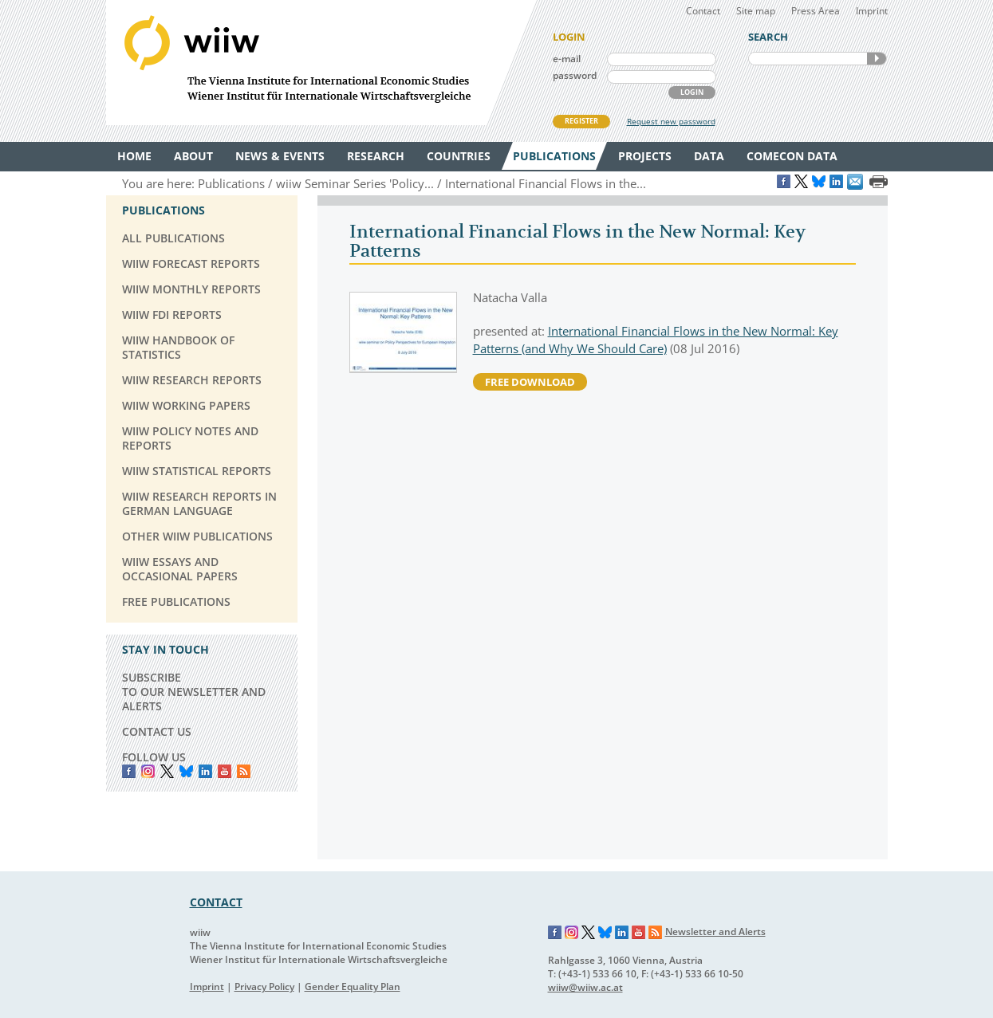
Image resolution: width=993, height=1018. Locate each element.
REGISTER (581, 121)
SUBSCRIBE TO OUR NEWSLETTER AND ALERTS (194, 691)
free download (530, 382)
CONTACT (216, 902)
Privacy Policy (264, 986)
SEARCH (876, 59)
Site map (755, 11)
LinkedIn (205, 771)
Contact (703, 11)
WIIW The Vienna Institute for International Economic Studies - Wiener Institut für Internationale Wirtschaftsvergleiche (321, 62)
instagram (148, 771)
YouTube (224, 771)
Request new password (671, 121)
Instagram (572, 933)
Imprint (872, 11)
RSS (243, 771)
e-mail (567, 58)
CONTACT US (156, 731)
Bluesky (186, 771)
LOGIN (691, 92)
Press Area (815, 11)
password (575, 75)
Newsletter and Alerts (715, 931)
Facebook (129, 771)
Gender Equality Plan (352, 986)
